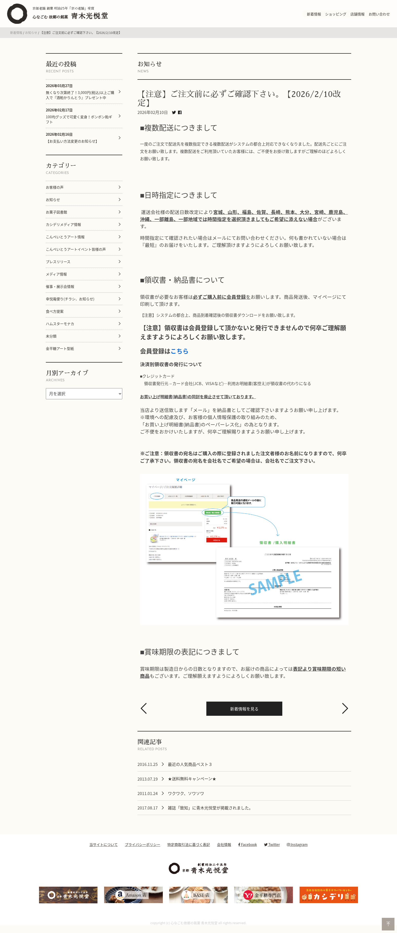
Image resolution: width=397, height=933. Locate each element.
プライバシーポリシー (142, 848)
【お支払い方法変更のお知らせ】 (72, 142)
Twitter (272, 848)
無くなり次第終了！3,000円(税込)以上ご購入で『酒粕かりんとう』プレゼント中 (80, 95)
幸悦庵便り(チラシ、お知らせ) (70, 303)
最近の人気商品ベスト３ (190, 769)
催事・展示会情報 (60, 290)
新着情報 (16, 37)
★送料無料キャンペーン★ (192, 783)
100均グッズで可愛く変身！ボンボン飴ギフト (79, 120)
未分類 (51, 340)
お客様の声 (55, 191)
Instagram (297, 848)
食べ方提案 (55, 315)
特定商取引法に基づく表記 (188, 848)
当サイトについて (103, 848)
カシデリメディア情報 (63, 228)
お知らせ (31, 37)
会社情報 (224, 848)
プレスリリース (58, 265)
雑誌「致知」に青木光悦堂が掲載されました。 (210, 812)
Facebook (247, 848)
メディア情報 (56, 278)
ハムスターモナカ (60, 327)
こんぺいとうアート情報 (65, 241)
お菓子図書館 (56, 216)
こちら (179, 355)
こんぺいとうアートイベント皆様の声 (76, 253)
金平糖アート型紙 (60, 352)
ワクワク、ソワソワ (186, 798)
